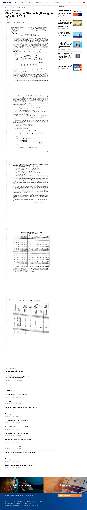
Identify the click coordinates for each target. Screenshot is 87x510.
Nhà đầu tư (31, 2)
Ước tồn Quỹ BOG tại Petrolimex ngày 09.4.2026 (16, 426)
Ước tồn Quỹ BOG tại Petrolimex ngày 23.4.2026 (16, 401)
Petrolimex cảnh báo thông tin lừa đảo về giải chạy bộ (65, 65)
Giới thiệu (15, 2)
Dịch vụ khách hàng (55, 2)
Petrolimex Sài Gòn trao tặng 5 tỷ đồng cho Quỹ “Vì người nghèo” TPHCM (65, 34)
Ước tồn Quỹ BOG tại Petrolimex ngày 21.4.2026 (16, 414)
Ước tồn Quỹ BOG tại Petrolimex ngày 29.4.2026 (16, 394)
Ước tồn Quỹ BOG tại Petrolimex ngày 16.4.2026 (16, 420)
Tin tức (47, 2)
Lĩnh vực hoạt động (23, 2)
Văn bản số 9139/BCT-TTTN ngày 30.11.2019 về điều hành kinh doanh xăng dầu (23, 446)
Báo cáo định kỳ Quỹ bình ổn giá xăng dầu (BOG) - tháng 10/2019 (20, 452)
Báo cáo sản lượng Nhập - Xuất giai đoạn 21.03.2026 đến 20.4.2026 (21, 407)
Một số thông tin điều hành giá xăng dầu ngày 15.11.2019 (18, 465)
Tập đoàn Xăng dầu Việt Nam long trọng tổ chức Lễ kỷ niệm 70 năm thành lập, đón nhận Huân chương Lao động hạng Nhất (65, 23)
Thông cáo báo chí (61, 16)
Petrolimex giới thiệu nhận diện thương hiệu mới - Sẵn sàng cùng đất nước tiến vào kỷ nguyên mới (65, 13)
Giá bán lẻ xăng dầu (73, 2)
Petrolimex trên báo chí (62, 37)
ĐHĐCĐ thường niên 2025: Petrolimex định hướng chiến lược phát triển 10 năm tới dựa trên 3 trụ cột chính (65, 56)
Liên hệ (62, 2)
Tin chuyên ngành (61, 28)
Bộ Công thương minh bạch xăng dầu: (12, 10)
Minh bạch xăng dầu (20, 7)
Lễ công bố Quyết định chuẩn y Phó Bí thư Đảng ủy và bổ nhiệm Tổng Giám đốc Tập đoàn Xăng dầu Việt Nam (65, 44)
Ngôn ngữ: (77, 501)
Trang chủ (7, 7)
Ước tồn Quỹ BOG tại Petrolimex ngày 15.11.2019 (16, 459)
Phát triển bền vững (40, 2)
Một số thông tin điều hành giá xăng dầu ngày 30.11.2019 (18, 439)
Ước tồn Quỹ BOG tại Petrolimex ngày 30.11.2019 (16, 433)
